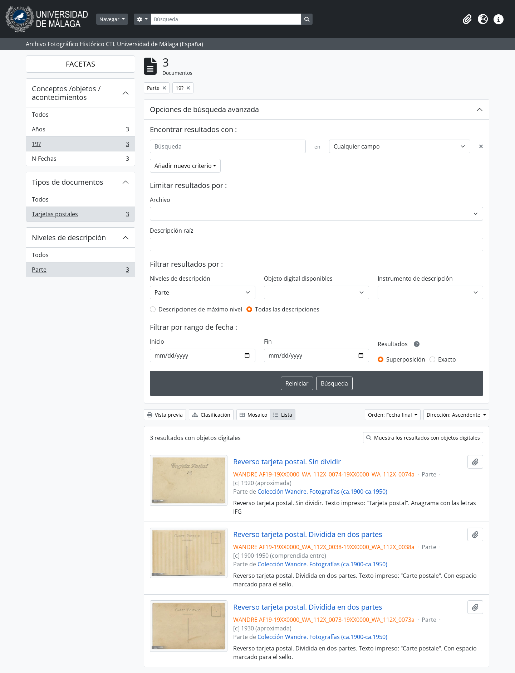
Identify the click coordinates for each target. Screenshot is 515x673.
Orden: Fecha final (390, 414)
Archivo (160, 200)
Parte (80, 271)
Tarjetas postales (80, 215)
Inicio (157, 341)
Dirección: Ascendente (454, 414)
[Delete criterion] (481, 146)
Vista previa (165, 414)
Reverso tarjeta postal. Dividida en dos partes (307, 534)
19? (80, 145)
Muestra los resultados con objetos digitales (423, 437)
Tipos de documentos (67, 182)
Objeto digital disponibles (298, 278)
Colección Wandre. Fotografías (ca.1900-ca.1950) (322, 491)
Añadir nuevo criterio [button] (183, 166)
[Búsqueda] (226, 19)
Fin (268, 341)
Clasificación (211, 414)
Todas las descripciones (287, 309)
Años (80, 131)
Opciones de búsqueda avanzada (204, 109)
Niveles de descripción (69, 237)
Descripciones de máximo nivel (200, 309)
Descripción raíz (171, 230)
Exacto (447, 359)
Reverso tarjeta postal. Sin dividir (287, 461)
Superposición (405, 359)
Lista (282, 414)
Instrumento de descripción (415, 278)
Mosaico (253, 414)
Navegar (110, 19)
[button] (467, 19)
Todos (40, 114)
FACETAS (80, 64)
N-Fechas (80, 160)
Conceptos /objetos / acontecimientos (66, 93)
